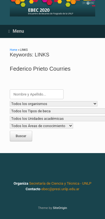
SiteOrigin (60, 208)
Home (13, 49)
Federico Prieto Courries (40, 69)
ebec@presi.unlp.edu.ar (60, 189)
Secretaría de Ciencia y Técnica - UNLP (60, 183)
